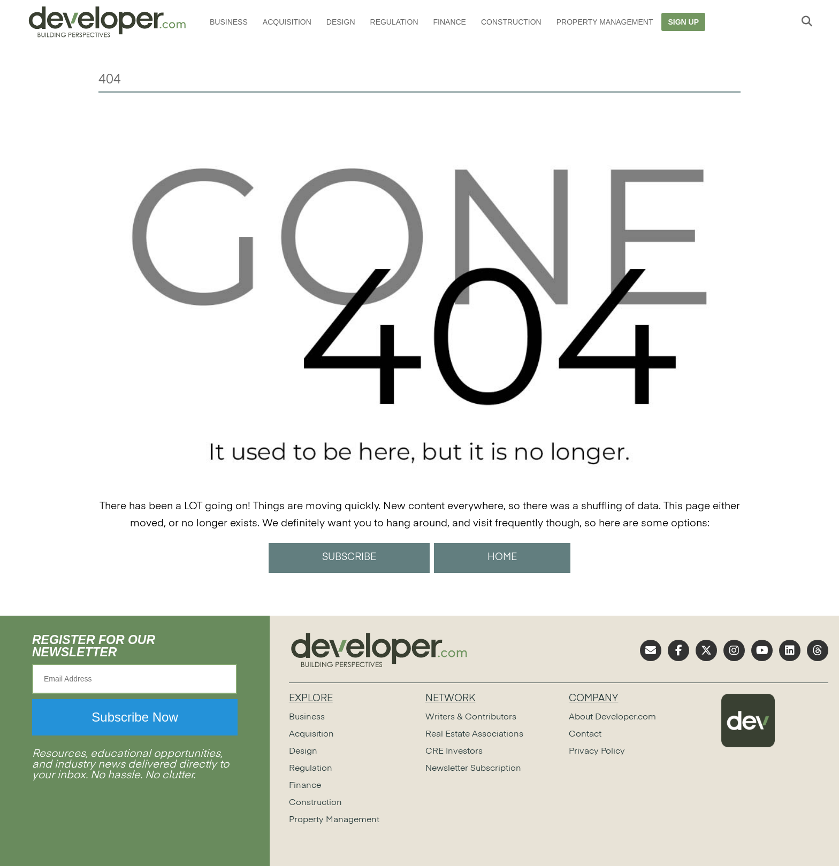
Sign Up (683, 22)
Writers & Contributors (470, 717)
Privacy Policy (597, 751)
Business (229, 22)
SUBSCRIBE (349, 557)
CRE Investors (454, 751)
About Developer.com (612, 717)
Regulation (394, 22)
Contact (585, 734)
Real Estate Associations (474, 734)
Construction (511, 22)
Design (340, 22)
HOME (502, 557)
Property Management (604, 22)
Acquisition (287, 22)
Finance (449, 22)
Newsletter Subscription (473, 768)
